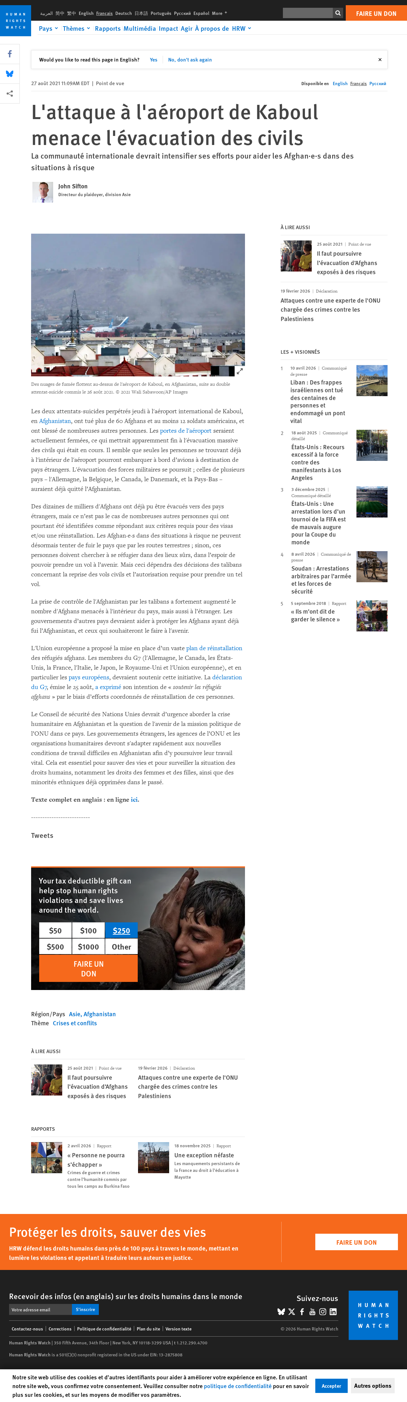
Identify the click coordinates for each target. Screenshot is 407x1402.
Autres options (372, 1385)
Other (121, 946)
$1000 (88, 946)
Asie (74, 1013)
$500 (55, 946)
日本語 (141, 13)
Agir (186, 28)
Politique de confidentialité (104, 1328)
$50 (55, 930)
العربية (46, 13)
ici (134, 799)
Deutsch (123, 13)
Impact (168, 28)
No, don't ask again (190, 59)
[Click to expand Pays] (49, 28)
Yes (153, 59)
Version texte (179, 1328)
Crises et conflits (75, 1022)
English (86, 13)
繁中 (71, 13)
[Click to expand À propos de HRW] (224, 28)
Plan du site (148, 1328)
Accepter (331, 1385)
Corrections (60, 1328)
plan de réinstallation (214, 648)
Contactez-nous (27, 1328)
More (221, 13)
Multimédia (139, 28)
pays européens (89, 677)
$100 (88, 930)
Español (201, 13)
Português (161, 13)
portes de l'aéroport (186, 431)
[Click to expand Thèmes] (77, 28)
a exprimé (108, 687)
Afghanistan (55, 421)
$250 (121, 930)
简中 (59, 13)
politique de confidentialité (238, 1386)
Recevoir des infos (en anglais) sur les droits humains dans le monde (125, 1295)
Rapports (108, 28)
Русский (182, 13)
